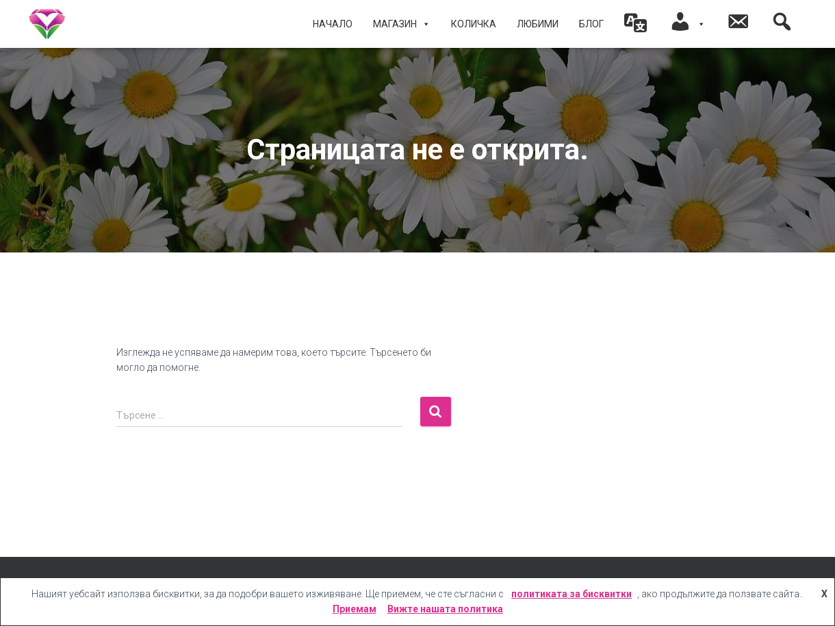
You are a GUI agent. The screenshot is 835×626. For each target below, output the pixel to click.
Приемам (354, 608)
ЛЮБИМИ (537, 23)
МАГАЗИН (402, 24)
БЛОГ (591, 23)
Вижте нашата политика (445, 608)
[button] (636, 24)
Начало (332, 23)
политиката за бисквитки (571, 593)
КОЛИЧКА (473, 23)
